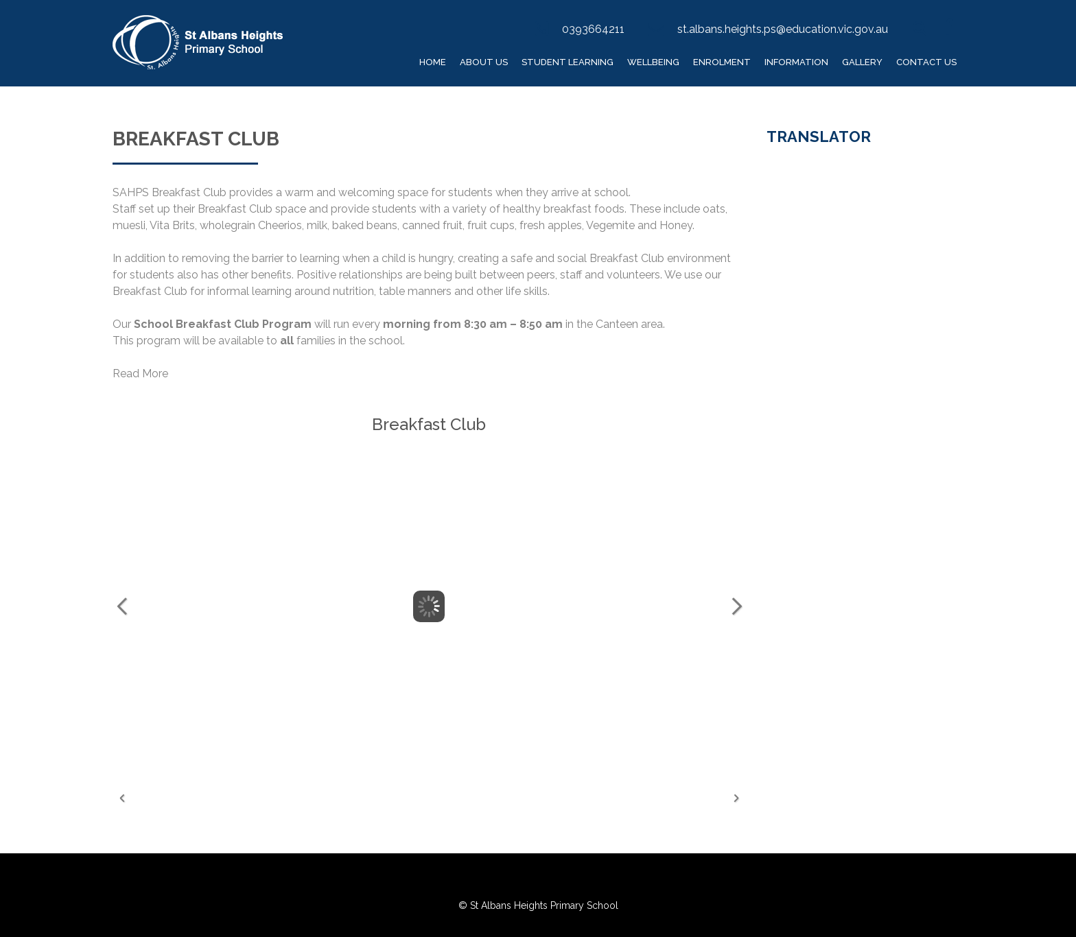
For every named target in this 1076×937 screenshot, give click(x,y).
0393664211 (593, 29)
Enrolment (722, 62)
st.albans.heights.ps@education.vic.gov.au (782, 29)
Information (796, 62)
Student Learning (567, 62)
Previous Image (122, 606)
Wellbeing (653, 62)
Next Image (736, 606)
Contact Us (926, 62)
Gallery (862, 62)
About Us (484, 62)
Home (432, 62)
